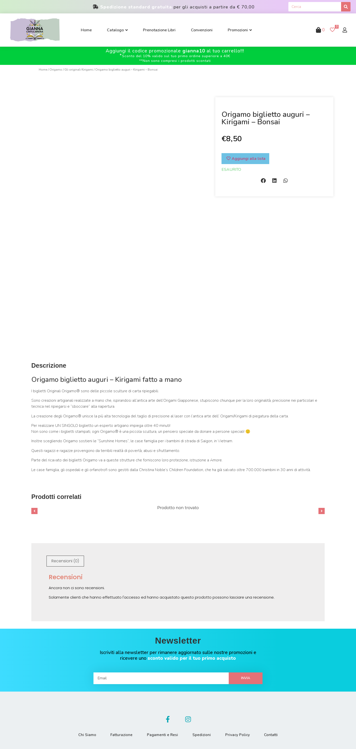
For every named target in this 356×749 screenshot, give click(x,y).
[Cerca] (346, 6)
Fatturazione (121, 716)
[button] (263, 180)
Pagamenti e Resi (162, 716)
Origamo (55, 70)
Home (43, 70)
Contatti (272, 716)
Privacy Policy (238, 716)
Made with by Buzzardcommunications (286, 740)
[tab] (65, 542)
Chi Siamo (86, 716)
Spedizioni (202, 716)
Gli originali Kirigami (78, 70)
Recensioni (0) (65, 543)
